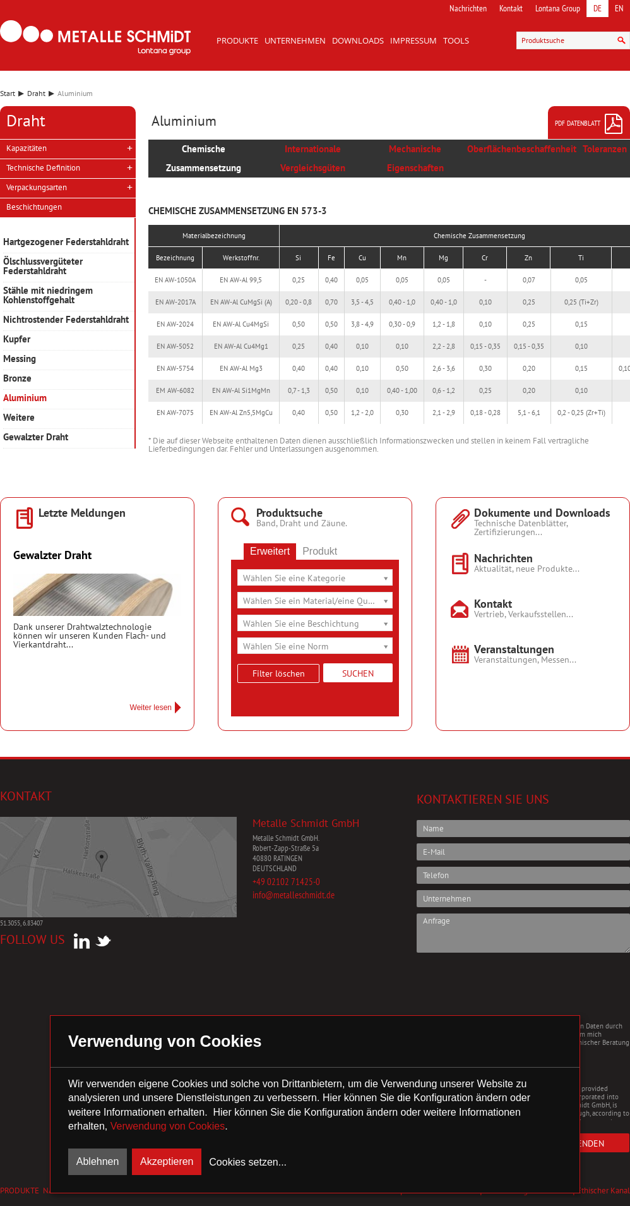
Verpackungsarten (36, 187)
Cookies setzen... (248, 1162)
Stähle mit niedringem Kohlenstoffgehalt (48, 296)
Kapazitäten (26, 148)
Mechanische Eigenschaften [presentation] (415, 158)
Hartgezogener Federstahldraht (66, 242)
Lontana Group (557, 8)
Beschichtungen (34, 207)
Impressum (413, 40)
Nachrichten (468, 8)
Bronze (17, 378)
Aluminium (25, 398)
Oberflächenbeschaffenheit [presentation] (521, 149)
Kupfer (16, 339)
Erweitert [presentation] (270, 551)
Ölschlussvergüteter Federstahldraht (43, 266)
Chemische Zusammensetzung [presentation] (203, 158)
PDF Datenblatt (589, 124)
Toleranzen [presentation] (605, 149)
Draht (36, 93)
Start (7, 93)
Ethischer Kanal (603, 1190)
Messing (19, 359)
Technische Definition (43, 167)
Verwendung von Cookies (167, 1126)
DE (597, 8)
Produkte (237, 40)
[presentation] (513, 986)
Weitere (19, 418)
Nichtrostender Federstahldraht (66, 320)
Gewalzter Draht (35, 437)
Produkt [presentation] (319, 551)
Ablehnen (97, 1161)
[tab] (203, 159)
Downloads (358, 40)
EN (619, 8)
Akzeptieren (167, 1161)
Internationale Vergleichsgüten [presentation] (312, 158)
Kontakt (511, 8)
